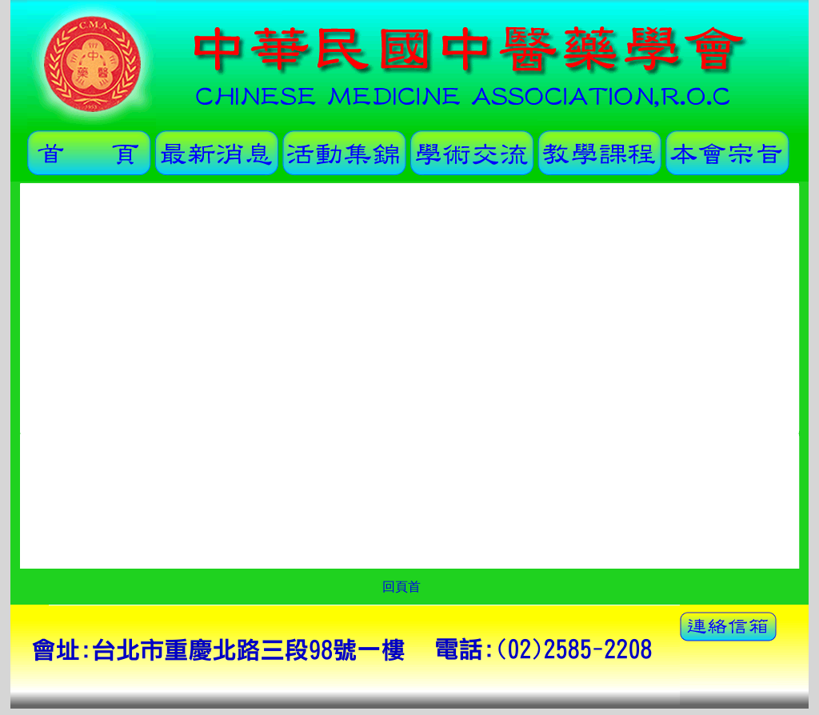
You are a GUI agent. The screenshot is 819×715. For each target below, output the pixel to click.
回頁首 (401, 586)
